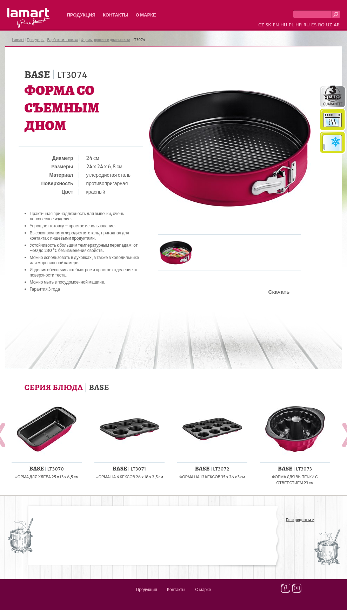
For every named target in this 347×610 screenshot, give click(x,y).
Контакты (115, 15)
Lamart (28, 18)
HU (283, 25)
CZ (261, 25)
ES (313, 25)
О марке (146, 15)
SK (268, 25)
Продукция (81, 15)
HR (298, 25)
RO (321, 25)
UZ (329, 25)
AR (337, 25)
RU (306, 25)
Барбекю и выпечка (62, 40)
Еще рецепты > (300, 519)
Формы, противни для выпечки (105, 40)
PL (291, 25)
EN (276, 25)
